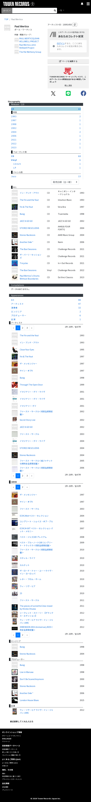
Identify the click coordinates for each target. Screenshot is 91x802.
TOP (6, 19)
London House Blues (29, 700)
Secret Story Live (27, 419)
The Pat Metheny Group (30, 51)
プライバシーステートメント (12, 779)
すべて (6, 10)
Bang (22, 213)
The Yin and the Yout (29, 199)
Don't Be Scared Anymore (32, 679)
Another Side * (26, 242)
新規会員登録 (6, 739)
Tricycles (24, 263)
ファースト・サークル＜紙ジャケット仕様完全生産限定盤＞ (36, 462)
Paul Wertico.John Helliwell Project (27, 46)
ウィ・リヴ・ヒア (27, 586)
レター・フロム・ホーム (30, 579)
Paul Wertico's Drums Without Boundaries (30, 277)
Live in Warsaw (26, 672)
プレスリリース (7, 790)
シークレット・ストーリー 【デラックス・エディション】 (36, 614)
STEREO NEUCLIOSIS (29, 228)
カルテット (24, 565)
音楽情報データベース (9, 749)
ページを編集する (68, 61)
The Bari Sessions (28, 249)
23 (21, 593)
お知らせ (5, 766)
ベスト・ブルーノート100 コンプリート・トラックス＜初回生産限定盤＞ (36, 544)
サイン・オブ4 (26, 370)
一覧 (60, 10)
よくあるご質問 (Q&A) (10, 763)
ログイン (61, 43)
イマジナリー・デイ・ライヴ (32, 391)
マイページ (6, 741)
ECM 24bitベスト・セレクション (34, 515)
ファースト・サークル (29, 434)
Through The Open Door (31, 384)
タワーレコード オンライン (11, 736)
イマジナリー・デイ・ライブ (32, 441)
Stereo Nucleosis (27, 235)
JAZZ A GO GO (26, 221)
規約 (3, 773)
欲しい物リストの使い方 (10, 752)
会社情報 (5, 787)
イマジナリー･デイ (28, 405)
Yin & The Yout (26, 206)
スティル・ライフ (27, 558)
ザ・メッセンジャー (28, 363)
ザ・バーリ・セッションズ (30, 256)
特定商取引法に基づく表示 (11, 776)
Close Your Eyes (27, 349)
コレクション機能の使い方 (11, 755)
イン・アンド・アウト (29, 192)
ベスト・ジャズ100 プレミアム (33, 537)
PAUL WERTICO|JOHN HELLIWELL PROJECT (29, 40)
